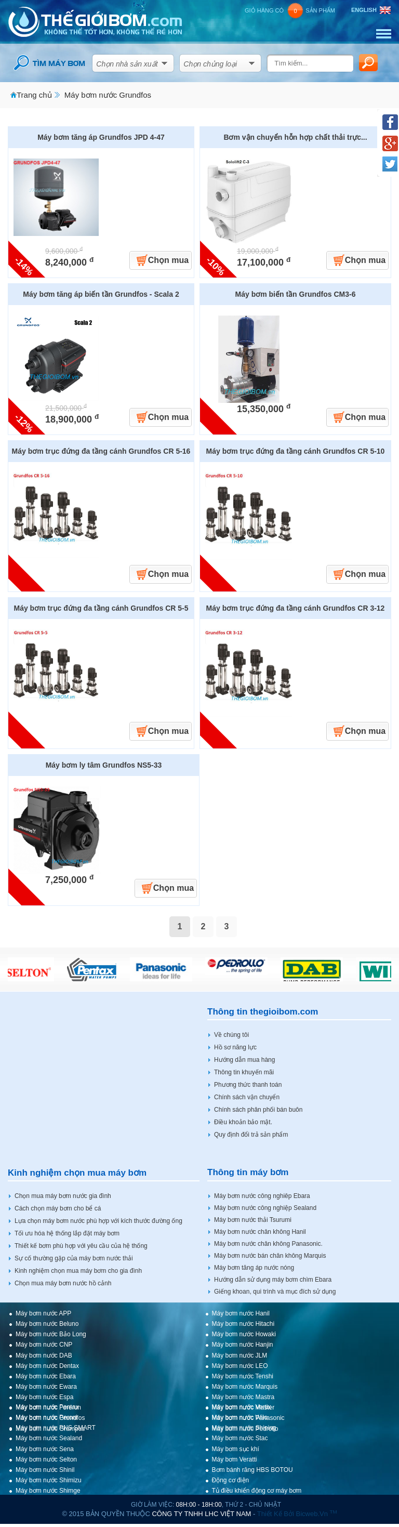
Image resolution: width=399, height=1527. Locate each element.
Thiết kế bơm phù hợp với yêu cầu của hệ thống (81, 1245)
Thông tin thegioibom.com (262, 1012)
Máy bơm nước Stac (240, 1438)
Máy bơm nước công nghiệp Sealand (265, 1208)
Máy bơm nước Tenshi (243, 1376)
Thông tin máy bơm (247, 1172)
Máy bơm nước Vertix (241, 1407)
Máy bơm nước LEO (240, 1366)
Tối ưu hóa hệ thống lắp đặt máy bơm (67, 1233)
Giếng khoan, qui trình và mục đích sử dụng (275, 1291)
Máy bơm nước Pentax (47, 1407)
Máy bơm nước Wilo (240, 1417)
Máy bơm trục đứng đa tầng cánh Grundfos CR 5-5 (101, 608)
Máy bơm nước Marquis (245, 1386)
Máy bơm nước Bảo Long (51, 1334)
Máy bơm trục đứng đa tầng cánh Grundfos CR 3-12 (295, 608)
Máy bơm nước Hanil (241, 1313)
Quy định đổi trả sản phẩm (251, 1134)
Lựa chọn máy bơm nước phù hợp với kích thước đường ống (98, 1221)
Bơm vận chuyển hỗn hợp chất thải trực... (295, 137)
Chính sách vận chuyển (247, 1097)
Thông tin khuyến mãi (244, 1072)
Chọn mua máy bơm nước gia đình (63, 1196)
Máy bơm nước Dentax (47, 1366)
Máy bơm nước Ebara (46, 1376)
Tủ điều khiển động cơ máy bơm (257, 1490)
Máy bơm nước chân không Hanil (260, 1231)
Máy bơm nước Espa (44, 1397)
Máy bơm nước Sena (45, 1449)
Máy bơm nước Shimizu (49, 1480)
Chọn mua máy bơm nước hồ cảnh (63, 1283)
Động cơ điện (230, 1480)
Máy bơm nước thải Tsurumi (252, 1219)
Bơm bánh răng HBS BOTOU (252, 1469)
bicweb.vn (316, 1514)
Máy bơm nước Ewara (46, 1386)
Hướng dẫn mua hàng (244, 1059)
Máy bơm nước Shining (244, 1427)
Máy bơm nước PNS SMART (56, 1427)
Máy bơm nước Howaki (244, 1334)
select (164, 61)
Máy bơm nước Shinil (45, 1469)
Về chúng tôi (231, 1034)
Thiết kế (269, 1514)
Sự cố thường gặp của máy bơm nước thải (74, 1258)
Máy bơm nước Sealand (49, 1438)
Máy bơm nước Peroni (46, 1417)
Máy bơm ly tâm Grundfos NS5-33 (104, 765)
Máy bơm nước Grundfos (107, 94)
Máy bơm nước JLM (240, 1355)
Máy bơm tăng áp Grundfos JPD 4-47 (101, 137)
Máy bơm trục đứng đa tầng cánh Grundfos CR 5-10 (295, 451)
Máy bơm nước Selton (46, 1459)
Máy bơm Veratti (234, 1459)
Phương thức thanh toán (248, 1084)
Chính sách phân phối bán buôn (258, 1109)
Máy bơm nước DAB (44, 1355)
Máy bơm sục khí (235, 1449)
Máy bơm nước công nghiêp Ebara (262, 1196)
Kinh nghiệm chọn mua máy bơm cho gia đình (78, 1270)
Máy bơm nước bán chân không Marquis (270, 1255)
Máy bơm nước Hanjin (242, 1344)
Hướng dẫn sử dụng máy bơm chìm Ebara (272, 1279)
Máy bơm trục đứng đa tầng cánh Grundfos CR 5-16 (101, 451)
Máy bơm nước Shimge (48, 1490)
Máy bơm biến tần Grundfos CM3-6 (295, 294)
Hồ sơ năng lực (235, 1047)
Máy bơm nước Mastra (243, 1397)
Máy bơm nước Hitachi (243, 1323)
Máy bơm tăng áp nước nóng (254, 1267)
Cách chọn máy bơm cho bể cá (58, 1208)
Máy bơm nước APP (43, 1313)
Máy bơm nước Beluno (47, 1323)
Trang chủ (34, 94)
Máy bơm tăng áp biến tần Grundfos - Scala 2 (101, 294)
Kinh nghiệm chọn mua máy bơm (77, 1173)
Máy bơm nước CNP (44, 1344)
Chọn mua (168, 260)
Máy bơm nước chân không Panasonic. (268, 1243)
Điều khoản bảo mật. (243, 1122)
